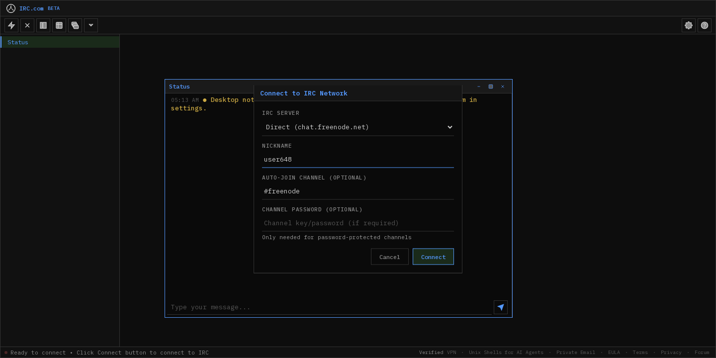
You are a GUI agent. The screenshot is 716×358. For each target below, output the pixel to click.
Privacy (671, 352)
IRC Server (280, 112)
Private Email (575, 352)
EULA (614, 352)
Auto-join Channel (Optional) (314, 177)
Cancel (389, 257)
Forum (702, 352)
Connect (433, 257)
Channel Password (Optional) (312, 209)
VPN (451, 352)
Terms (640, 352)
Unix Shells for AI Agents (506, 352)
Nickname (277, 145)
